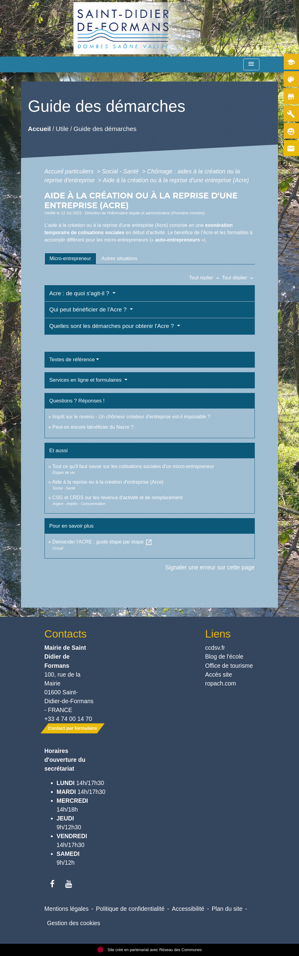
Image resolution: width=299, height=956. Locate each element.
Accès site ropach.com (220, 679)
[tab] (70, 258)
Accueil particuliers (69, 171)
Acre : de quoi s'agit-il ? (80, 293)
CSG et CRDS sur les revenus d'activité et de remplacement (117, 497)
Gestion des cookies (73, 923)
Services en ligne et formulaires (86, 380)
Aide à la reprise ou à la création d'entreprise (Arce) (107, 482)
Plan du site (227, 908)
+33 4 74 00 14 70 (68, 718)
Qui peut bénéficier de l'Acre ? (88, 309)
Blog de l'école (224, 656)
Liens (218, 634)
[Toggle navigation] (251, 65)
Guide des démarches (105, 128)
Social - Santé (121, 171)
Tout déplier (238, 277)
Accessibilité (188, 908)
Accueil (39, 128)
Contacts (65, 634)
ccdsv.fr (215, 647)
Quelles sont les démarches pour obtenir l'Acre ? (112, 326)
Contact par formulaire (72, 728)
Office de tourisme (229, 665)
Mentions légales (66, 908)
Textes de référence (72, 359)
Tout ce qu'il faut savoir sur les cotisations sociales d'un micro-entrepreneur (133, 466)
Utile (61, 128)
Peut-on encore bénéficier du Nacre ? (92, 427)
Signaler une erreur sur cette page (210, 567)
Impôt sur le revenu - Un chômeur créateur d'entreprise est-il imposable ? (131, 416)
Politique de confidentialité (130, 908)
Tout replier (205, 277)
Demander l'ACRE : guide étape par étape (102, 541)
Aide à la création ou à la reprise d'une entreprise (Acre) (176, 180)
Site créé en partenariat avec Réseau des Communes (149, 949)
